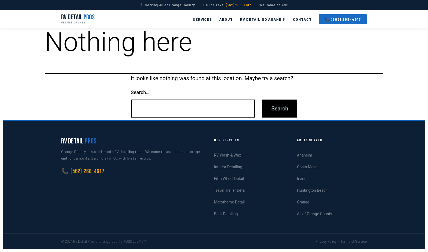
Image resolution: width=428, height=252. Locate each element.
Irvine (301, 178)
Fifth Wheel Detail (229, 178)
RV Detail (78, 19)
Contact (302, 19)
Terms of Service (354, 241)
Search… (140, 92)
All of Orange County (314, 214)
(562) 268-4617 (238, 5)
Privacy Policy (326, 241)
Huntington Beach (312, 190)
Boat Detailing (226, 214)
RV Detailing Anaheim (263, 19)
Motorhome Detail (229, 202)
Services (202, 19)
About (226, 19)
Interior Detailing (228, 167)
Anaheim (304, 155)
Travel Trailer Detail (230, 190)
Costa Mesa (307, 167)
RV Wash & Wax (227, 155)
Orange (303, 202)
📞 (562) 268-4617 (343, 19)
